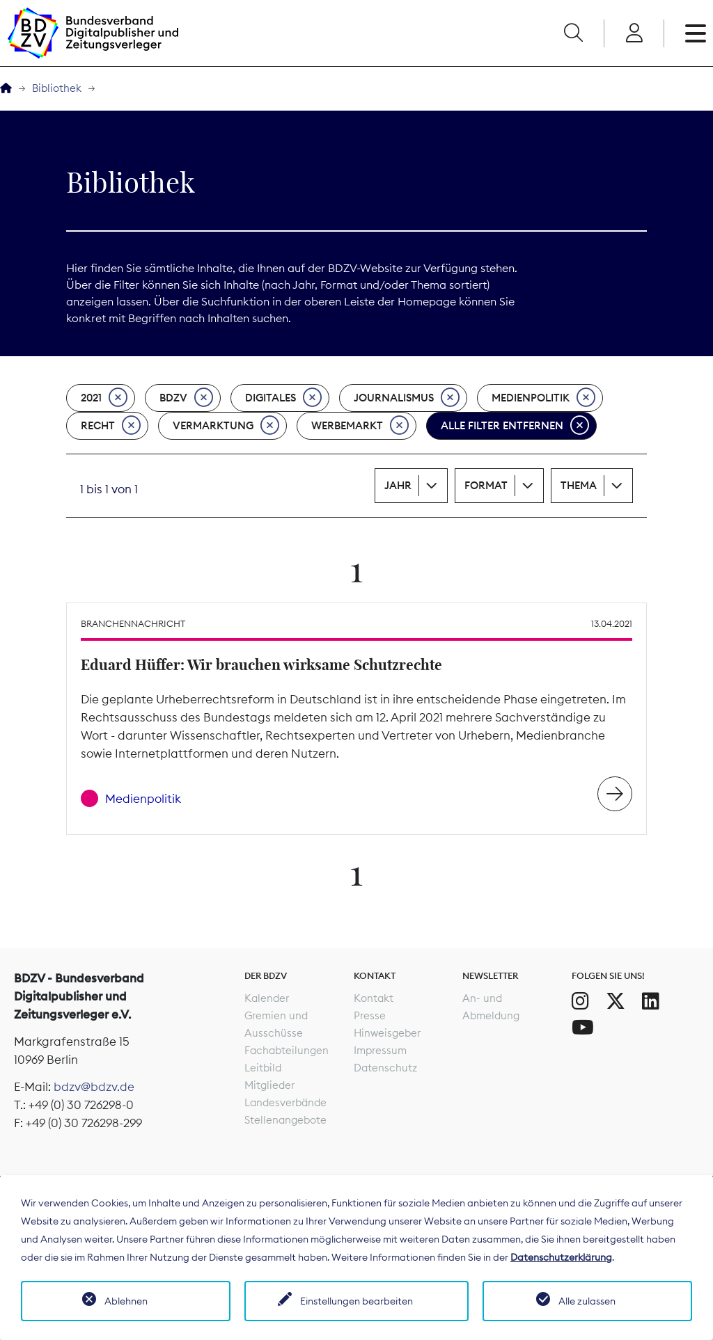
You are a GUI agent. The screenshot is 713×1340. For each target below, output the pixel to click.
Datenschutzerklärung (561, 1257)
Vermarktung (226, 426)
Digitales (283, 398)
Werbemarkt (360, 426)
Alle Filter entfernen (515, 426)
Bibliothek (56, 88)
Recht (111, 426)
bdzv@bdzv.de (94, 1086)
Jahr (398, 485)
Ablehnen (126, 1301)
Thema (579, 485)
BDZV (186, 398)
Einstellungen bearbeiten (356, 1301)
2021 (104, 398)
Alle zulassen (587, 1301)
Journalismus (407, 398)
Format (486, 485)
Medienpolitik (543, 398)
